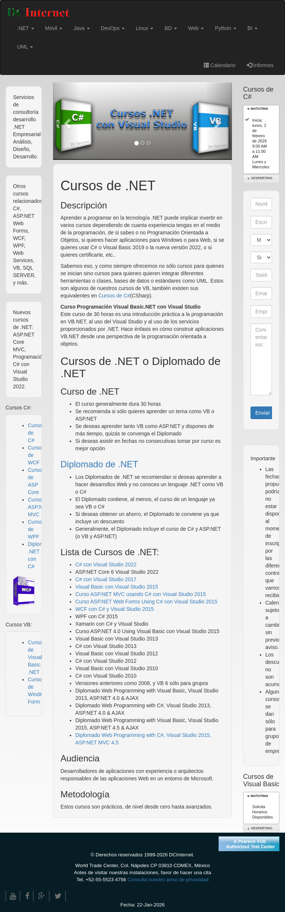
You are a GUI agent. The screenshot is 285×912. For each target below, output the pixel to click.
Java (81, 28)
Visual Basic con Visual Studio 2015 (116, 587)
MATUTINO (259, 109)
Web (196, 28)
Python (225, 28)
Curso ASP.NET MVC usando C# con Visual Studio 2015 (140, 594)
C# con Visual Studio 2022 (106, 564)
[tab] (261, 109)
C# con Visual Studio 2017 (106, 579)
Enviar (262, 413)
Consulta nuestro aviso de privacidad (168, 879)
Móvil (54, 28)
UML (25, 47)
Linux (144, 28)
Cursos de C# (114, 296)
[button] (66, 121)
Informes (260, 65)
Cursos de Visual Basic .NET (36, 657)
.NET (25, 28)
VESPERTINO (261, 178)
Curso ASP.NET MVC (38, 507)
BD (170, 28)
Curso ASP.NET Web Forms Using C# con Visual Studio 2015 (146, 602)
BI (253, 28)
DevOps (113, 28)
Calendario (220, 65)
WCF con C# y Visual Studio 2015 (114, 609)
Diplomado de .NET (99, 464)
